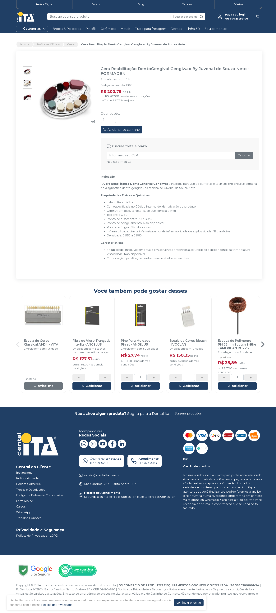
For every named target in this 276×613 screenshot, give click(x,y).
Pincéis (90, 29)
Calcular (244, 155)
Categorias (32, 29)
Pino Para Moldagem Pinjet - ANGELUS (137, 342)
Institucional (24, 472)
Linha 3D (193, 29)
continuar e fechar (189, 602)
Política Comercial (28, 484)
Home (24, 44)
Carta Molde (24, 501)
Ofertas (238, 4)
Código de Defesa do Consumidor (39, 495)
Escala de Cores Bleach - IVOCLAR (188, 342)
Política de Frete (27, 478)
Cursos (95, 4)
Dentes (176, 29)
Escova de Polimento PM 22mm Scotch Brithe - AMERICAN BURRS (237, 344)
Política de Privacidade (56, 604)
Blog (141, 4)
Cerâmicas (108, 29)
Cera (70, 44)
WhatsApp (188, 4)
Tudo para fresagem (150, 29)
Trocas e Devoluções (30, 489)
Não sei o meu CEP (120, 161)
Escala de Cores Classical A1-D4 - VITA (41, 342)
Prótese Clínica (48, 44)
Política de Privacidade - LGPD (37, 535)
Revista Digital (44, 4)
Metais (125, 29)
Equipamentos (216, 29)
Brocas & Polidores (67, 29)
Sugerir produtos (188, 413)
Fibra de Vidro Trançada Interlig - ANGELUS (91, 342)
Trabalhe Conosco (29, 518)
